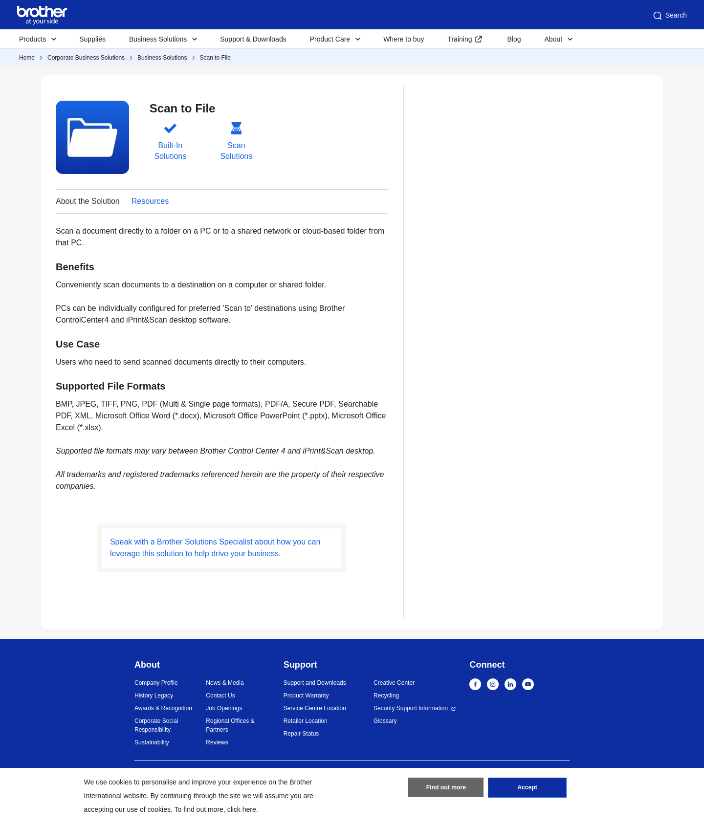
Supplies (92, 39)
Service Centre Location (315, 708)
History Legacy (153, 695)
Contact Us (220, 695)
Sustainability (151, 742)
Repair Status (301, 733)
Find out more (445, 788)
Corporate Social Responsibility (156, 725)
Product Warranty (306, 695)
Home (27, 57)
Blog (514, 39)
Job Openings (224, 708)
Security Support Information (411, 708)
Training (459, 39)
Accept (527, 788)
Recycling (386, 695)
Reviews (217, 742)
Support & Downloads (253, 39)
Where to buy (403, 39)
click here (241, 809)
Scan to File (215, 57)
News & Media (224, 682)
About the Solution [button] (88, 201)
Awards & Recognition (163, 708)
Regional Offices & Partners (230, 725)
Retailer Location (306, 720)
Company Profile (156, 682)
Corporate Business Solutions (86, 57)
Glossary (385, 720)
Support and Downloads (315, 682)
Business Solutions (162, 57)
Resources (150, 201)
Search (669, 16)
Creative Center (394, 682)
